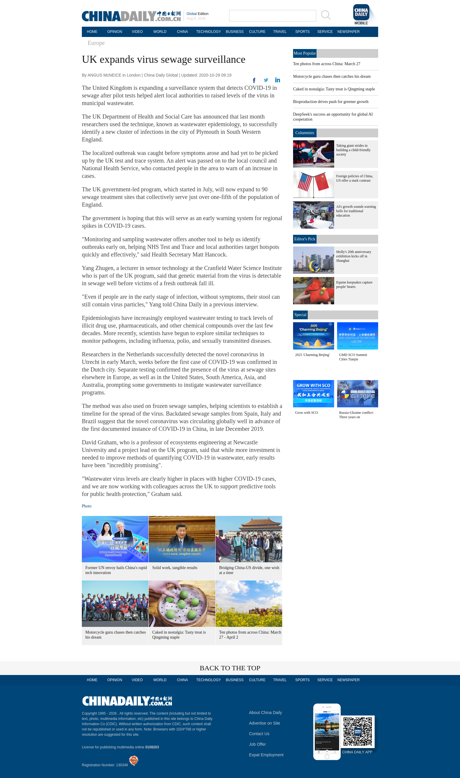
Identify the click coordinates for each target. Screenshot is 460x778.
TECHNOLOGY (208, 32)
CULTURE (257, 32)
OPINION (114, 32)
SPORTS (302, 32)
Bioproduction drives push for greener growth (330, 101)
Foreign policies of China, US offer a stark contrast (354, 178)
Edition (198, 14)
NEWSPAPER (347, 32)
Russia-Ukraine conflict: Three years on (356, 415)
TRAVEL (280, 32)
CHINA (182, 32)
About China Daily (265, 712)
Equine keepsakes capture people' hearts (354, 284)
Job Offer (257, 744)
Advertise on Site (264, 723)
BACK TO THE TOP (230, 668)
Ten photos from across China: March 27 (326, 64)
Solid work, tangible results (174, 568)
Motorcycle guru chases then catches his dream (332, 76)
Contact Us (259, 733)
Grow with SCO (306, 413)
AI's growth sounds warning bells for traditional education (356, 211)
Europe (96, 43)
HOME (92, 32)
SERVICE (325, 32)
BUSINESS (235, 32)
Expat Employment (266, 754)
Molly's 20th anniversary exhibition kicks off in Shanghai (353, 256)
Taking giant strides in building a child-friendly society (353, 150)
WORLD (160, 32)
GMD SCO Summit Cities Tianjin (353, 357)
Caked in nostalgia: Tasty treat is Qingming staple (334, 89)
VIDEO (137, 32)
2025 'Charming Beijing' (312, 355)
